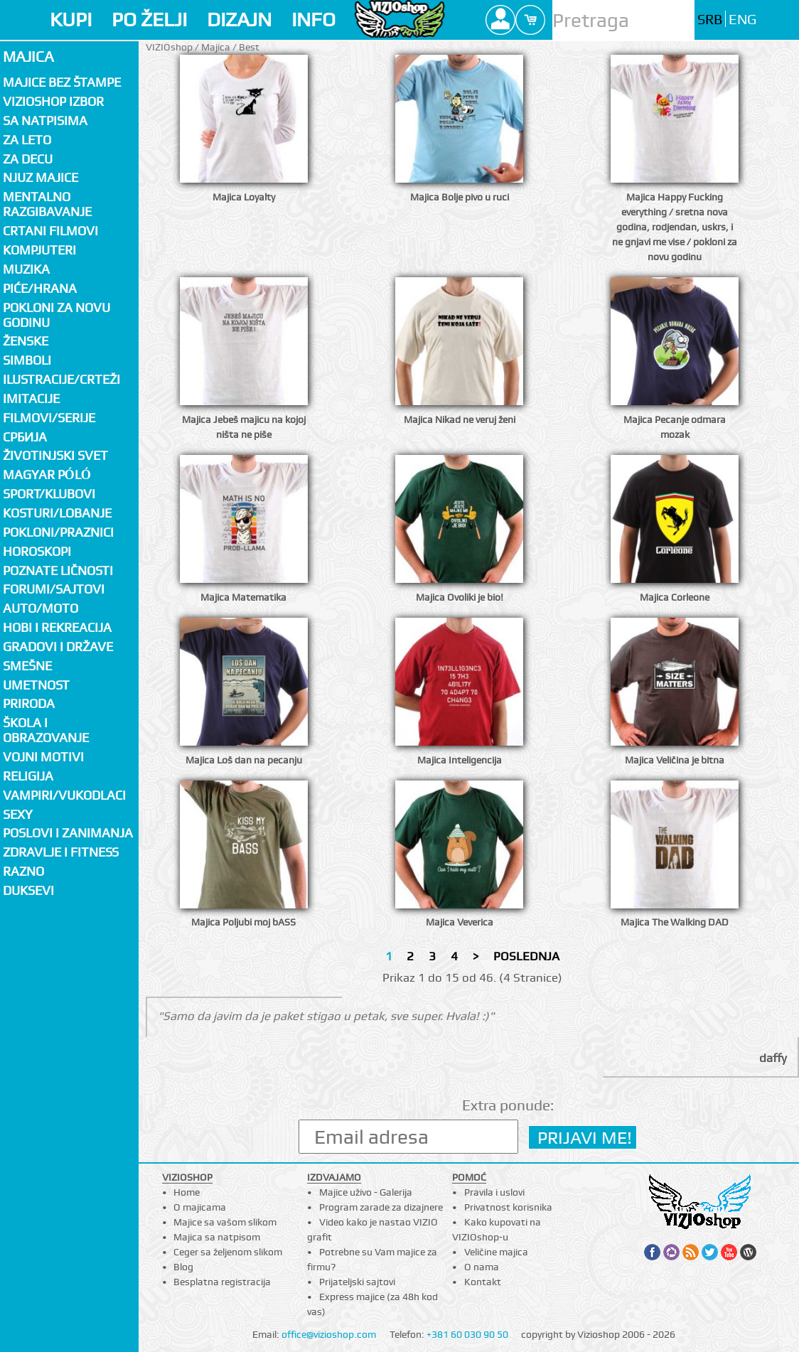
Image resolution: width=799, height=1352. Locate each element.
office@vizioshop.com (328, 1334)
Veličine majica (496, 1251)
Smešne (27, 665)
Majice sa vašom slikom (225, 1222)
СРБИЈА (25, 436)
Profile (500, 20)
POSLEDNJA (526, 956)
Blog (183, 1266)
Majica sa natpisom (216, 1237)
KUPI (71, 19)
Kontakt (482, 1281)
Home (186, 1192)
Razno (23, 871)
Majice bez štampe (62, 82)
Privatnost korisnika (508, 1207)
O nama (481, 1266)
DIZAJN (239, 19)
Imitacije (31, 398)
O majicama (199, 1207)
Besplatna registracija (222, 1281)
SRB (709, 19)
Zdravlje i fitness (61, 851)
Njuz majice (40, 177)
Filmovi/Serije (49, 417)
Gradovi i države (58, 646)
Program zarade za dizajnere (381, 1207)
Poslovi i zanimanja (68, 832)
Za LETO (27, 139)
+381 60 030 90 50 (467, 1334)
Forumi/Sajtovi (53, 588)
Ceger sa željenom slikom (227, 1251)
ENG (742, 19)
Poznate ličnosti (58, 570)
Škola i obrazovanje (46, 730)
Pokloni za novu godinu (56, 315)
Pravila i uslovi (494, 1192)
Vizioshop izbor (53, 101)
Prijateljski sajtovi (357, 1281)
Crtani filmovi (50, 230)
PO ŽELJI (149, 19)
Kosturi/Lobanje (57, 512)
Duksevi (28, 890)
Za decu (28, 158)
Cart (530, 20)
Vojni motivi (43, 756)
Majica (28, 56)
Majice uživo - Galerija (365, 1192)
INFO (313, 19)
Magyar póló (47, 474)
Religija (28, 775)
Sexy (18, 814)
